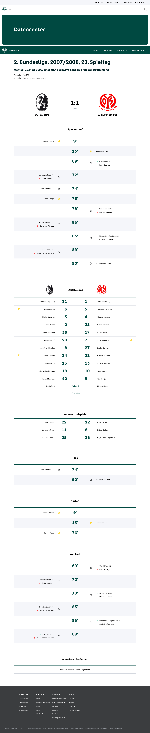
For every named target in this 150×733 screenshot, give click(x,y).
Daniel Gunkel (102, 348)
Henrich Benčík (45, 222)
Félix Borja (101, 379)
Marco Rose (102, 332)
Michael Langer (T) (47, 302)
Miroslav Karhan (103, 356)
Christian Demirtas (106, 240)
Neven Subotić (105, 263)
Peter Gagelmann (38, 78)
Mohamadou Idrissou (45, 253)
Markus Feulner (102, 151)
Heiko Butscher (48, 317)
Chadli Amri (104, 161)
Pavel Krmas (50, 325)
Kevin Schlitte (48, 141)
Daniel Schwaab (48, 332)
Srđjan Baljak (104, 209)
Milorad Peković (103, 363)
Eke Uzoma (46, 250)
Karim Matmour (48, 179)
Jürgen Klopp (102, 386)
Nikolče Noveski (103, 317)
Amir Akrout (50, 363)
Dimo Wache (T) (103, 302)
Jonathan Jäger (45, 175)
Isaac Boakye (104, 165)
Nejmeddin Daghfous (108, 236)
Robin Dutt (50, 386)
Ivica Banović (49, 340)
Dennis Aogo (49, 199)
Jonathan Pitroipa (47, 226)
